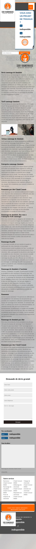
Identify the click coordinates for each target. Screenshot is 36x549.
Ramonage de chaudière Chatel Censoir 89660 (7, 489)
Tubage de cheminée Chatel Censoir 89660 (28, 484)
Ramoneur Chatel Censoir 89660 (7, 483)
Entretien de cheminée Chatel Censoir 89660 (28, 491)
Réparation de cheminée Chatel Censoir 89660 (17, 495)
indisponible (14, 434)
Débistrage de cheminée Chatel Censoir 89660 (17, 488)
